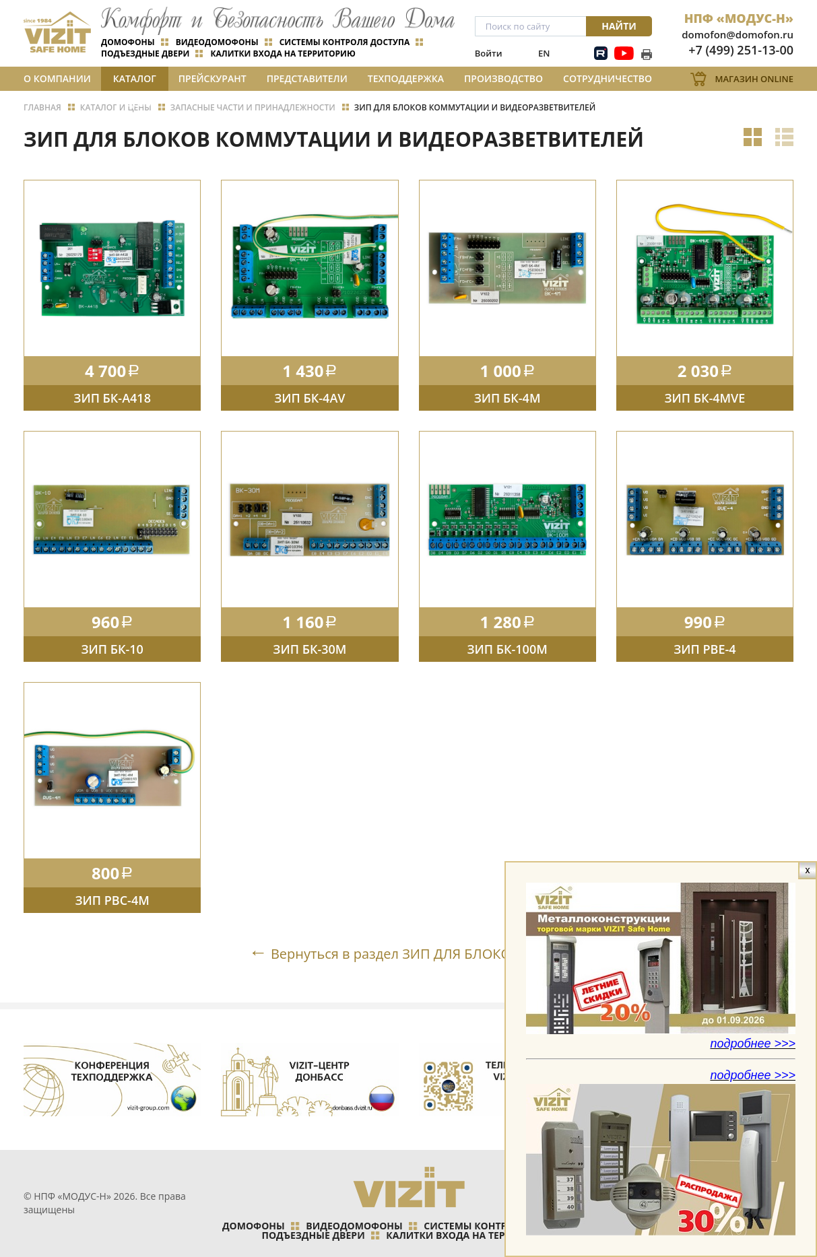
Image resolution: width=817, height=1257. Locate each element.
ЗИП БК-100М (507, 649)
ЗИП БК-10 (112, 649)
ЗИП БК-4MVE (704, 398)
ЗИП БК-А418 (112, 398)
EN (544, 53)
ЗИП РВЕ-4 (705, 649)
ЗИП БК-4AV (309, 398)
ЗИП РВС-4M (112, 900)
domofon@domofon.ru (737, 34)
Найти (618, 26)
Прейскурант (212, 78)
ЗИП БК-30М (309, 649)
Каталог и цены (134, 81)
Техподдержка (406, 78)
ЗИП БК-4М (507, 398)
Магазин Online (754, 79)
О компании (57, 78)
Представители (307, 78)
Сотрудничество (607, 78)
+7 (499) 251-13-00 (740, 50)
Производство (503, 78)
